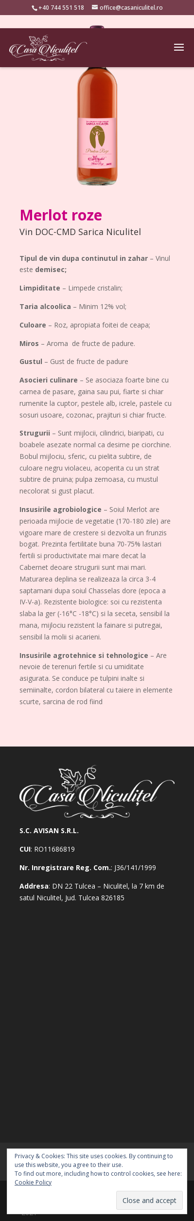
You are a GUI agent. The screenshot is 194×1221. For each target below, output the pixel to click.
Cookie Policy (33, 1182)
